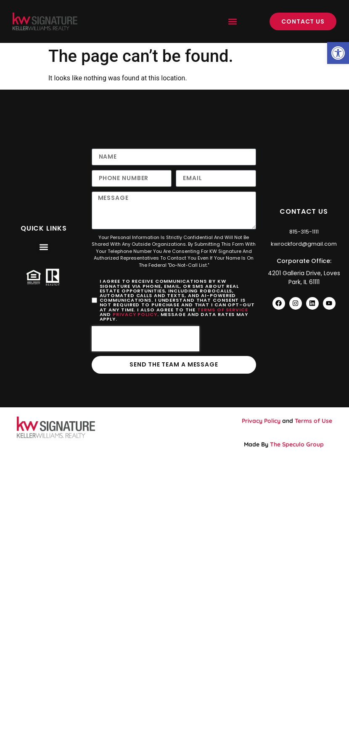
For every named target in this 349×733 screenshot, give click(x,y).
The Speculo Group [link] (297, 444)
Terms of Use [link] (313, 421)
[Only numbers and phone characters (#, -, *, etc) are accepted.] (132, 178)
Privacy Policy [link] (135, 314)
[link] (338, 53)
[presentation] (145, 339)
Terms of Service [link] (222, 309)
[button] (232, 22)
